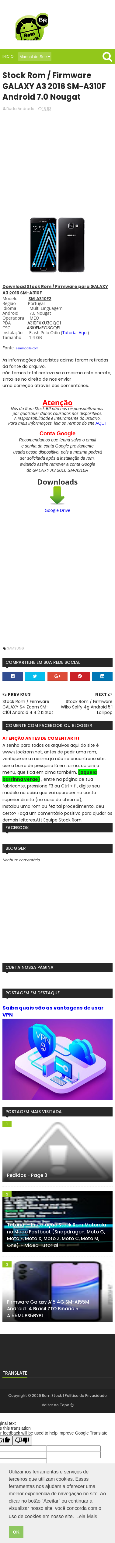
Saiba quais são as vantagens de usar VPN (52, 1012)
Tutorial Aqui (74, 333)
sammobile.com (27, 349)
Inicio (7, 56)
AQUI (101, 424)
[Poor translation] (22, 1441)
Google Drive (57, 511)
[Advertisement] (57, 163)
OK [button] (16, 1532)
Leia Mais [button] (86, 1516)
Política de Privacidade (86, 1396)
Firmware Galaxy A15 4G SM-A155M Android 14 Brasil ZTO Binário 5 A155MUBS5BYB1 (48, 1310)
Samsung (15, 648)
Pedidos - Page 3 (27, 1176)
